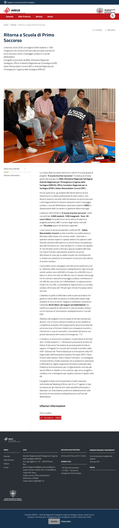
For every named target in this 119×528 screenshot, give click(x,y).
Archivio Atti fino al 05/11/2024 (73, 461)
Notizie (39, 21)
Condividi (97, 35)
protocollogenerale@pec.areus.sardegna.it (39, 472)
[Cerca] (112, 20)
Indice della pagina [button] (11, 174)
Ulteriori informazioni (12, 180)
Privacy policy (66, 521)
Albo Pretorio (24, 21)
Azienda (9, 21)
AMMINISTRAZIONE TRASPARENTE (102, 455)
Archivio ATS (94, 466)
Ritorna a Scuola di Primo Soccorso (32, 30)
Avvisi (50, 21)
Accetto (54, 521)
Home (6, 30)
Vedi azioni (109, 35)
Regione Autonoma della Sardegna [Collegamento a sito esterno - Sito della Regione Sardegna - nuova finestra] (21, 2)
